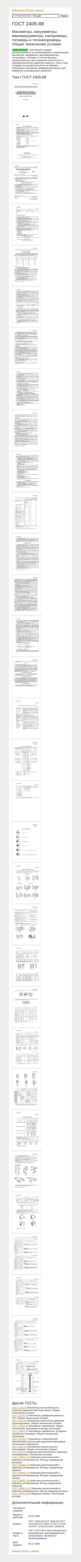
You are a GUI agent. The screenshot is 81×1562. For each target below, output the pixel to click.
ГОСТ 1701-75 (19, 1407)
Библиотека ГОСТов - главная (27, 10)
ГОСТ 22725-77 (20, 1439)
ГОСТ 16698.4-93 (21, 1457)
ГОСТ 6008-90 (19, 1452)
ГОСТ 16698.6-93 (21, 1472)
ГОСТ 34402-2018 (21, 1493)
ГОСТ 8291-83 (19, 1420)
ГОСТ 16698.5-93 (21, 1465)
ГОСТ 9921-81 (19, 1446)
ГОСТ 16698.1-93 (21, 1480)
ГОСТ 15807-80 (20, 1431)
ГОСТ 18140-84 (20, 1415)
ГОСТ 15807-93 (20, 1426)
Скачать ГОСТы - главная (25, 1551)
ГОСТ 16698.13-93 (21, 1488)
